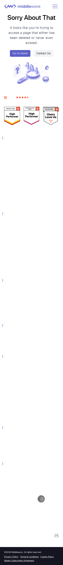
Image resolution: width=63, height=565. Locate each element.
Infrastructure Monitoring (17, 149)
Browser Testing (12, 198)
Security (8, 471)
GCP (6, 301)
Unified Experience (14, 225)
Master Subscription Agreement (19, 560)
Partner (8, 444)
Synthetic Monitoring (15, 181)
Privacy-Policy (11, 557)
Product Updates (13, 408)
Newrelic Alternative (14, 337)
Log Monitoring (12, 154)
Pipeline (8, 247)
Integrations (10, 252)
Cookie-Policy (47, 557)
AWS (6, 292)
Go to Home (20, 53)
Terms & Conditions (29, 557)
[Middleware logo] (22, 6)
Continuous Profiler (14, 265)
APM (6, 158)
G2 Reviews (10, 101)
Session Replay (12, 256)
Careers (8, 439)
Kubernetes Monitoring (16, 305)
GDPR (7, 475)
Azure (7, 296)
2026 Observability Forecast (18, 417)
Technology (10, 287)
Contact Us (43, 53)
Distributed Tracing (14, 167)
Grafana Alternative (14, 346)
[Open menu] (55, 6)
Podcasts (9, 412)
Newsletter (9, 381)
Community (10, 368)
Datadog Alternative (14, 332)
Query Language (12, 243)
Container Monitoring (15, 185)
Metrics (8, 163)
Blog (6, 390)
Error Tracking (11, 261)
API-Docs (9, 403)
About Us (9, 435)
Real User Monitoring (15, 176)
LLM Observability (13, 194)
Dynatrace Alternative (15, 341)
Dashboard (9, 234)
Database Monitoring (15, 172)
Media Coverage (12, 386)
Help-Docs (9, 399)
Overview (9, 145)
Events (7, 372)
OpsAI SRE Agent (13, 203)
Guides (7, 395)
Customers (9, 363)
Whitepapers (10, 377)
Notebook (9, 238)
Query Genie (10, 270)
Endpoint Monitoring (15, 310)
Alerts (7, 229)
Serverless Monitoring (15, 189)
